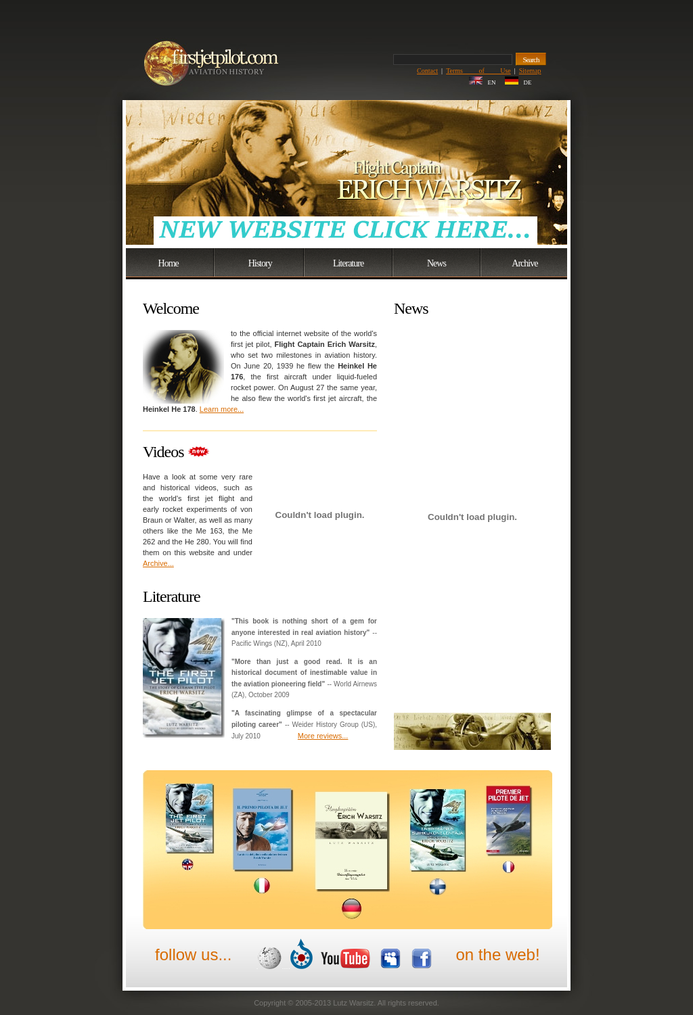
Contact (427, 70)
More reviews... (323, 736)
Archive (524, 263)
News (436, 263)
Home (168, 263)
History (260, 263)
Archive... (158, 563)
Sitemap (530, 70)
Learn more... (222, 409)
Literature (348, 263)
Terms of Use (478, 70)
